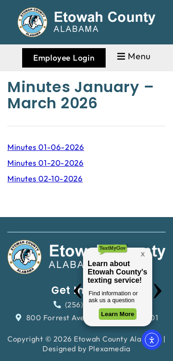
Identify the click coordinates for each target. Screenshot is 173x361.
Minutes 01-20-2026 (45, 163)
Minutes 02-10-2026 (45, 178)
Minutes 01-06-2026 (45, 147)
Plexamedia (110, 348)
